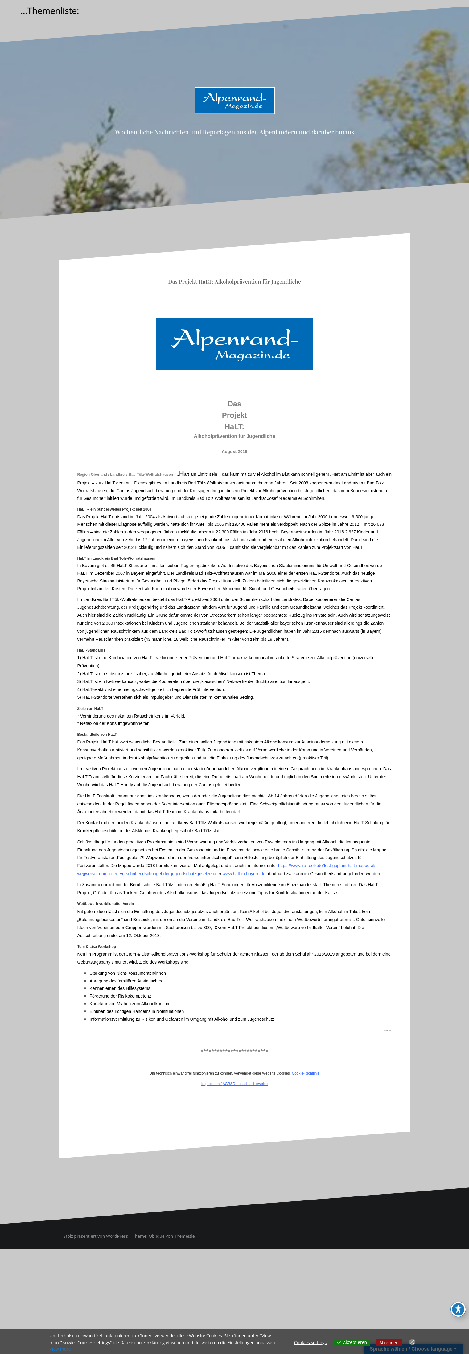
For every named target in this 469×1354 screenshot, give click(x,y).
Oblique (157, 1236)
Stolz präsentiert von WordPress (96, 1236)
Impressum (210, 1084)
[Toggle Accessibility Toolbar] (458, 1309)
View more (60, 1349)
